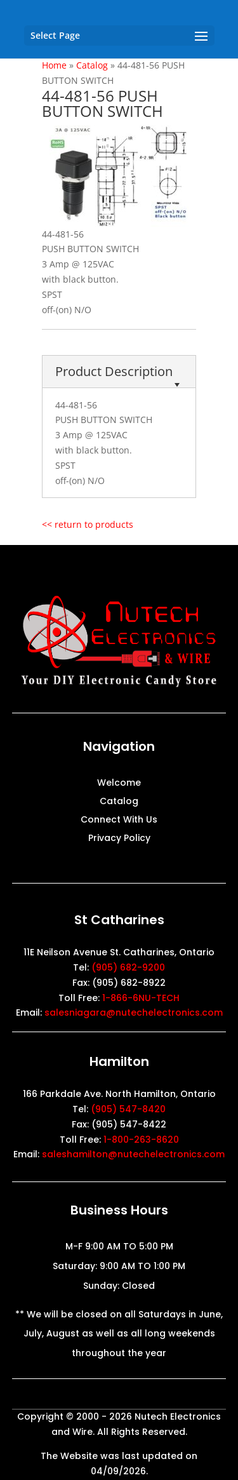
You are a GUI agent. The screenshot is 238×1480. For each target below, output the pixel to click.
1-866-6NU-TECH (141, 998)
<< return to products (87, 524)
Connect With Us (119, 820)
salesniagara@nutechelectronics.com (133, 1012)
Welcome (119, 783)
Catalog (119, 802)
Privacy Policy (119, 838)
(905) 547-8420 (128, 1109)
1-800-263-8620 (141, 1139)
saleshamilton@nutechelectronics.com (133, 1154)
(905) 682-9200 (128, 967)
